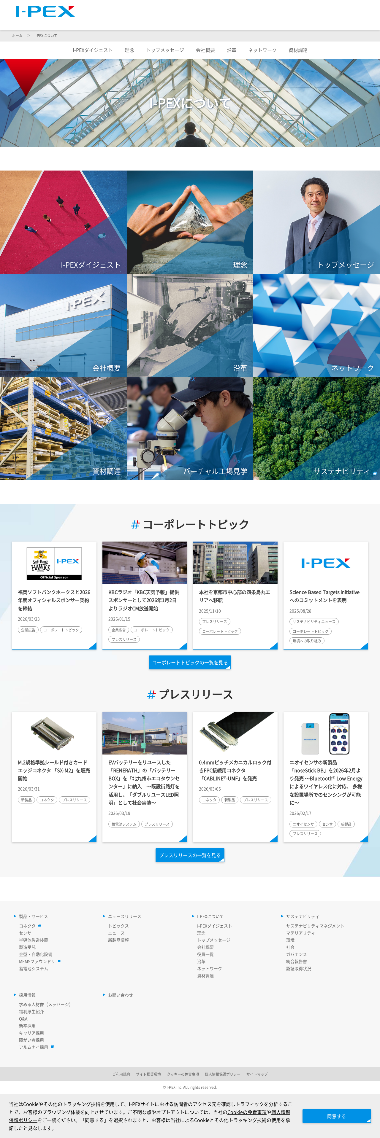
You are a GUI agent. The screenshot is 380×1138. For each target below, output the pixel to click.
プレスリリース (190, 694)
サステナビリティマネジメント (315, 926)
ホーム (17, 35)
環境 (290, 940)
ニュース (116, 933)
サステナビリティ (300, 21)
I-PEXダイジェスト (93, 49)
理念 (129, 49)
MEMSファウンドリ (38, 961)
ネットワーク (262, 49)
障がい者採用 (31, 1040)
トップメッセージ (165, 49)
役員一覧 (205, 954)
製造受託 (27, 947)
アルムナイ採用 (35, 1047)
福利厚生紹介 (31, 1011)
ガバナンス (296, 954)
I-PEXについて (245, 21)
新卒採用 (27, 1026)
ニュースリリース (190, 21)
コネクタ (29, 926)
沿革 (231, 49)
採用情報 (349, 21)
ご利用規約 (121, 1074)
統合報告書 (296, 961)
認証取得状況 (298, 968)
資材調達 (298, 49)
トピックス (118, 926)
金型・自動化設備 (35, 954)
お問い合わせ (120, 995)
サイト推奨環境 (148, 1074)
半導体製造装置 (33, 940)
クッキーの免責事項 (183, 1074)
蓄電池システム (33, 968)
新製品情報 (118, 940)
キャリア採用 (31, 1033)
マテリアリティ (300, 933)
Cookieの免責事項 (251, 1111)
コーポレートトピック (190, 524)
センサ (25, 933)
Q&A (23, 1018)
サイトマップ (258, 7)
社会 (290, 947)
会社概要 (205, 49)
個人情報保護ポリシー (222, 1074)
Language (293, 7)
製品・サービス (134, 21)
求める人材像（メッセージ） (46, 1004)
